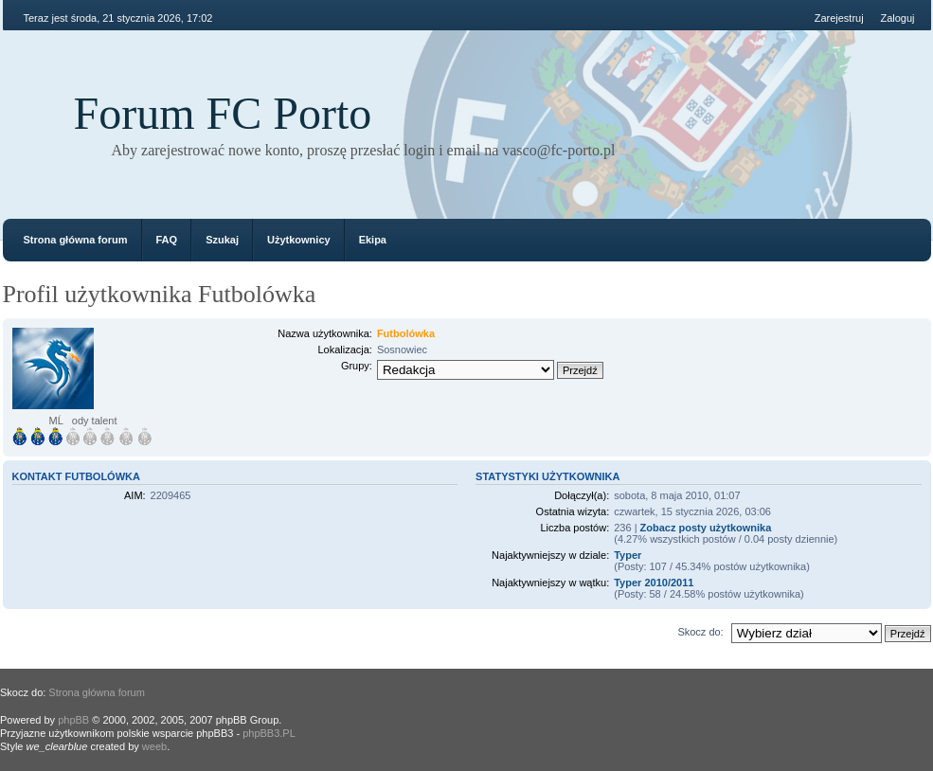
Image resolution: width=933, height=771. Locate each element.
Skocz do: (700, 631)
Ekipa (372, 239)
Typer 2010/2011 (653, 582)
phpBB (73, 720)
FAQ (167, 239)
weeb (154, 746)
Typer (627, 555)
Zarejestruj (839, 18)
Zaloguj (897, 18)
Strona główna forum (76, 239)
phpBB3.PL (269, 733)
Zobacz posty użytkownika (706, 527)
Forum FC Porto (223, 113)
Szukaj (222, 239)
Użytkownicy (299, 239)
